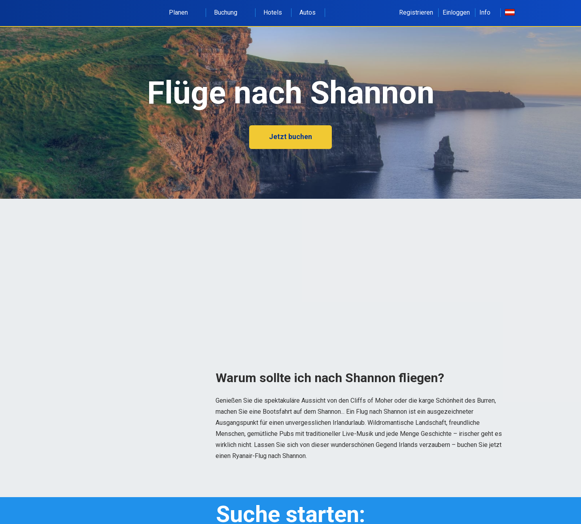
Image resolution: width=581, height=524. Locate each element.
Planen (183, 12)
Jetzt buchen (290, 136)
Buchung (230, 12)
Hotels (272, 12)
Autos (307, 12)
